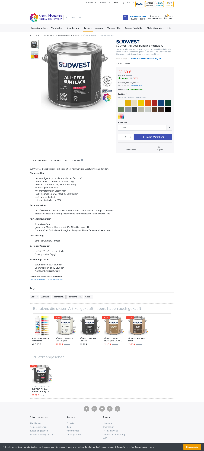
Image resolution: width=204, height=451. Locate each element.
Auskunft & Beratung (137, 16)
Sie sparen (123, 78)
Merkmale (56, 160)
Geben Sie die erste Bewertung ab (146, 58)
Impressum (108, 427)
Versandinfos (72, 430)
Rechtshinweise (110, 430)
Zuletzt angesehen (39, 430)
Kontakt (89, 3)
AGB (105, 438)
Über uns (107, 423)
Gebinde (122, 123)
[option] (76, 75)
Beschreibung (39, 160)
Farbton (121, 94)
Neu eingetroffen (38, 427)
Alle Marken (35, 423)
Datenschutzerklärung (114, 434)
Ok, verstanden (192, 447)
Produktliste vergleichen (41, 434)
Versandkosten (137, 85)
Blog (116, 3)
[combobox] (145, 128)
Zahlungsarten (73, 434)
